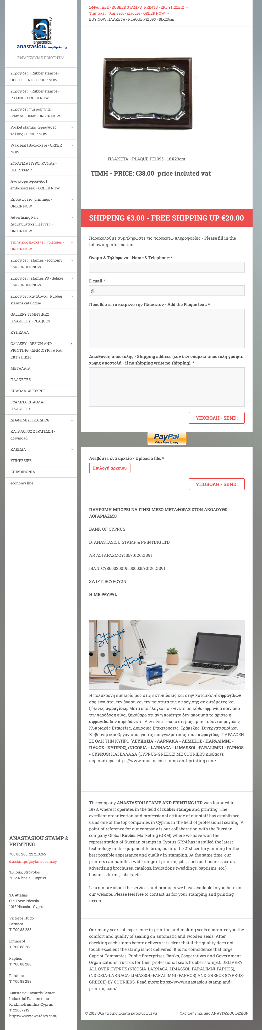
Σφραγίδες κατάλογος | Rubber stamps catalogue (36, 299)
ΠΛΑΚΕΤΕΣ (20, 379)
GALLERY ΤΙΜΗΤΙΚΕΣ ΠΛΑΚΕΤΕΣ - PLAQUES (30, 317)
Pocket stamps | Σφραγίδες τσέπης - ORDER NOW (33, 130)
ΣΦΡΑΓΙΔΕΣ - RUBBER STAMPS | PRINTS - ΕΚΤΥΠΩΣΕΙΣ (136, 7)
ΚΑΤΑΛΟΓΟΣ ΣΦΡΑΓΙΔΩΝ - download (32, 435)
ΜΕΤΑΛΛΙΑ (20, 368)
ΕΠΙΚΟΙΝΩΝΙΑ (22, 471)
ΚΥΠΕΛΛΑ (19, 332)
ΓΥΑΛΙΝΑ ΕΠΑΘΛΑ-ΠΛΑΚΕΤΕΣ (27, 405)
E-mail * (97, 280)
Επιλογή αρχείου (110, 468)
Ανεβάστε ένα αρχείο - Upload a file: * (126, 458)
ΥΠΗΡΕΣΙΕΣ (20, 460)
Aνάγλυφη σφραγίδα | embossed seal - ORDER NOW (35, 184)
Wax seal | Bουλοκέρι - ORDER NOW (36, 148)
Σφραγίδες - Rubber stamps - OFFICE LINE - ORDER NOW (34, 76)
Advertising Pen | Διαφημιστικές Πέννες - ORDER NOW (31, 224)
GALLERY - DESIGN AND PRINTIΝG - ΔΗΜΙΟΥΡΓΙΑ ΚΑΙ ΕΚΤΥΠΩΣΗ (36, 350)
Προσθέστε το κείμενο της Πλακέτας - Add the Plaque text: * (149, 304)
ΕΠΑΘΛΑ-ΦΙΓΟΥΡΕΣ (27, 390)
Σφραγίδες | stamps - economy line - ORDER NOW (36, 263)
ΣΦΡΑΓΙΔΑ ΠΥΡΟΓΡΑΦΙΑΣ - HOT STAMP (33, 166)
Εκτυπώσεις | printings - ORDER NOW (31, 203)
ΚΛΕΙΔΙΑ (18, 449)
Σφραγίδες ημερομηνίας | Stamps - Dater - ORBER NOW (35, 112)
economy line (21, 483)
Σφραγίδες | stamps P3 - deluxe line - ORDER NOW (36, 281)
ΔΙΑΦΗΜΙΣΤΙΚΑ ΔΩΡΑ (29, 420)
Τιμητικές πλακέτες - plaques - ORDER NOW (37, 245)
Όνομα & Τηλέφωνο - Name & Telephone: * (131, 257)
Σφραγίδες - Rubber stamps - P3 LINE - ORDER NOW (34, 94)
